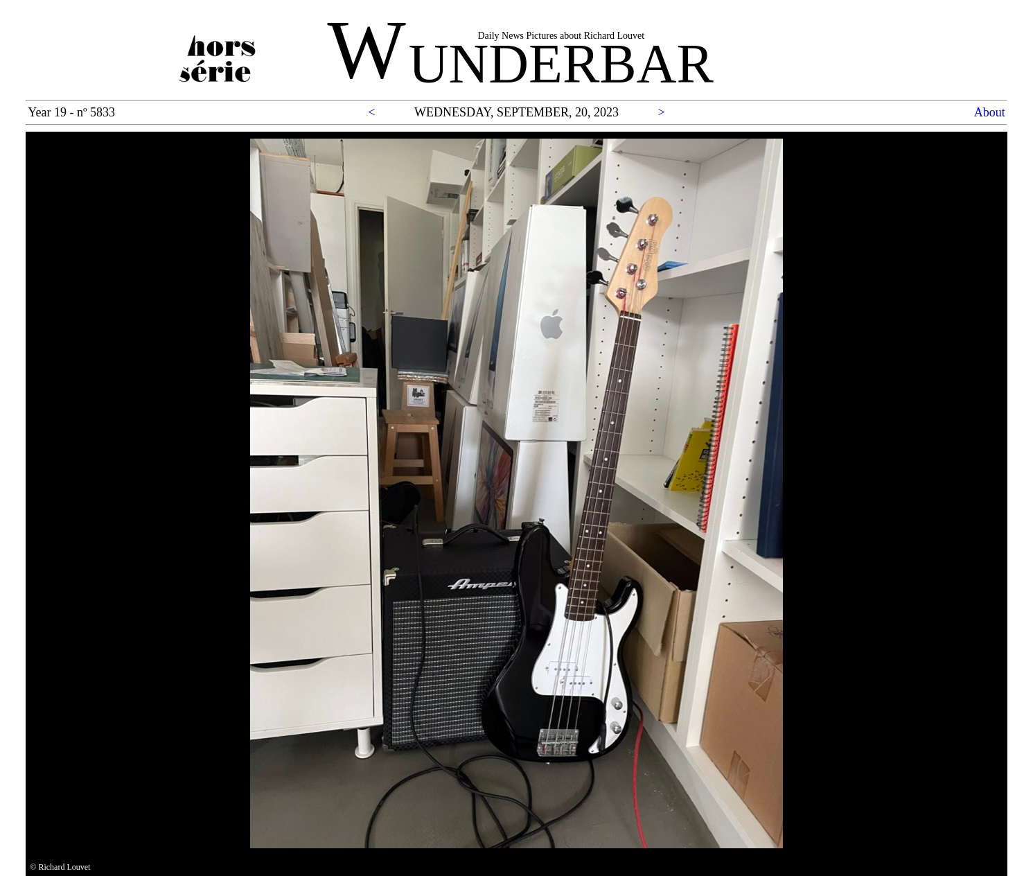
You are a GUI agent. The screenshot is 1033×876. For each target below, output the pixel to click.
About (989, 112)
